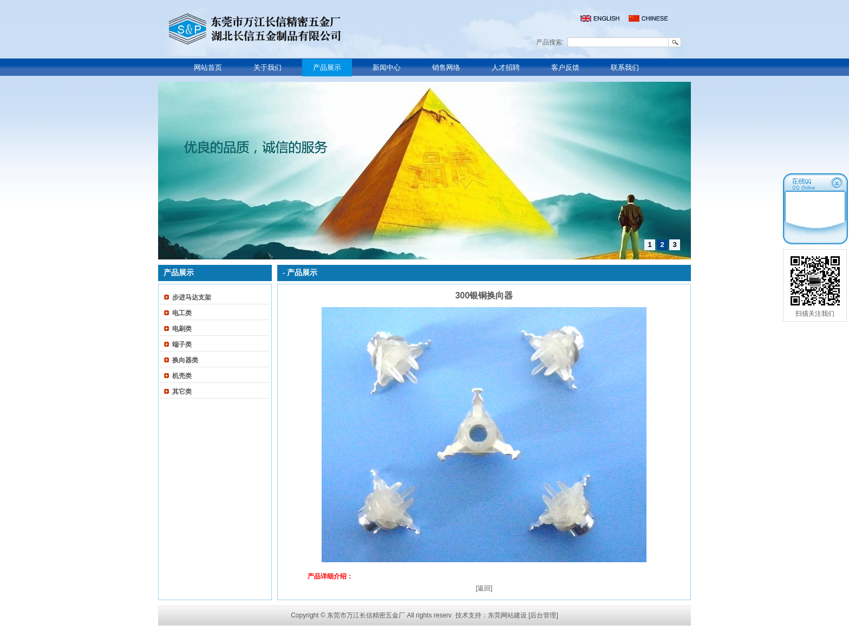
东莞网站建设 (507, 615)
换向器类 (185, 360)
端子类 (182, 344)
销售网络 (446, 67)
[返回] (484, 588)
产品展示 (327, 67)
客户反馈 (565, 67)
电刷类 (182, 329)
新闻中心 (387, 67)
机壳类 (182, 376)
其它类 (182, 391)
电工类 (182, 313)
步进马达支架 (191, 297)
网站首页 (208, 67)
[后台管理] (543, 615)
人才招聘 (506, 67)
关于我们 (267, 67)
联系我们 (625, 67)
